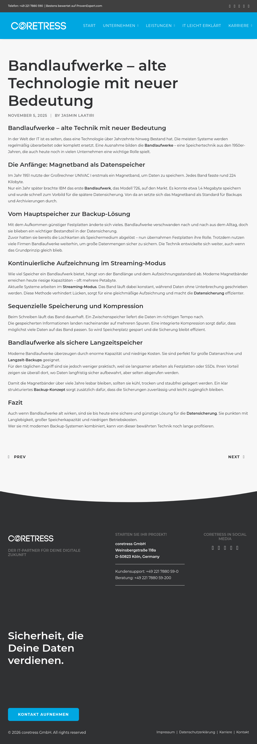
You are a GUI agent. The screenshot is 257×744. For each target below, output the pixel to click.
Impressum (166, 732)
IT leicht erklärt (203, 26)
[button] (230, 6)
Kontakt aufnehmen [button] (43, 714)
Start (91, 26)
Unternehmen (122, 26)
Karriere (225, 732)
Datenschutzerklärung (197, 732)
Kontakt (242, 732)
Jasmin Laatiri (77, 116)
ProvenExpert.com (89, 6)
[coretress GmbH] (38, 26)
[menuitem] (230, 6)
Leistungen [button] (162, 26)
